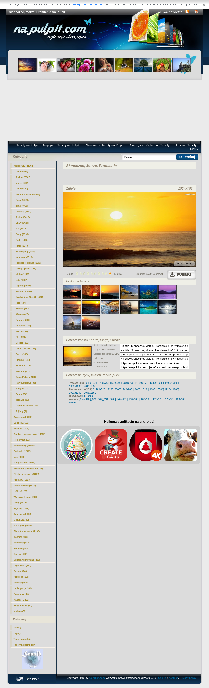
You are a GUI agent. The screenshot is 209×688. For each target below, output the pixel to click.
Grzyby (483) (20, 554)
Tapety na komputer (24, 645)
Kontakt (173, 677)
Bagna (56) (21, 394)
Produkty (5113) (22, 480)
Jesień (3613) (23, 217)
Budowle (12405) (22, 451)
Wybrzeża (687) (24, 291)
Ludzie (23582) (21, 422)
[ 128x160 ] (145, 399)
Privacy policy (188, 677)
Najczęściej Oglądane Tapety (149, 145)
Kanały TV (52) (21, 599)
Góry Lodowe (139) (26, 348)
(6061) (22, 183)
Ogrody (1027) (23, 285)
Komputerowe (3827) (25, 485)
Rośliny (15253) (22, 440)
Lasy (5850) (22, 188)
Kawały (17, 627)
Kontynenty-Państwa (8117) (28, 468)
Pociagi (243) (21, 571)
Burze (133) (22, 354)
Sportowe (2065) (22, 514)
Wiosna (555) (23, 308)
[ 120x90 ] (169, 399)
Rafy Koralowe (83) (26, 383)
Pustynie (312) (23, 325)
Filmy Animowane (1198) (27, 531)
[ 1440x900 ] (126, 389)
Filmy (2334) (20, 502)
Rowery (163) (21, 582)
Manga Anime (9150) (24, 462)
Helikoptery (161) (23, 588)
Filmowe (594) (21, 548)
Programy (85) (21, 594)
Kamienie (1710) (24, 257)
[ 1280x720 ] (100, 389)
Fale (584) (21, 303)
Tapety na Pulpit (27, 145)
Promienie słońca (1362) (28, 263)
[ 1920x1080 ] (170, 389)
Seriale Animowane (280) (27, 560)
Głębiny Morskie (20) (27, 405)
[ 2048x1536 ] (90, 386)
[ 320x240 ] (97, 399)
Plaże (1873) (22, 245)
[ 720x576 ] (103, 383)
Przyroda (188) (21, 577)
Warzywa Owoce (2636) (26, 497)
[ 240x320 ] (109, 399)
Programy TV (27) (23, 605)
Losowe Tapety (186, 145)
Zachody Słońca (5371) (28, 194)
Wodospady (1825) (26, 251)
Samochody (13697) (24, 445)
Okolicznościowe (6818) (26, 474)
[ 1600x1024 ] (140, 389)
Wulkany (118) (23, 365)
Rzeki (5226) (22, 200)
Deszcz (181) (22, 343)
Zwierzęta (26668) (23, 417)
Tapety (17, 633)
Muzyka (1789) (21, 520)
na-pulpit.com (97, 677)
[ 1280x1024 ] (155, 383)
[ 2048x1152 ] (90, 392)
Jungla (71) (22, 388)
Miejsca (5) (19, 611)
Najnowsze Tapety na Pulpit (104, 145)
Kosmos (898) (21, 537)
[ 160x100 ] (133, 399)
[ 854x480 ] (88, 396)
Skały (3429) (22, 223)
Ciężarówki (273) (22, 565)
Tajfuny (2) (21, 411)
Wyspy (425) (22, 314)
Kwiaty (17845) (21, 428)
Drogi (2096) (22, 234)
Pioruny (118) (23, 360)
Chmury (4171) (23, 211)
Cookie (162, 677)
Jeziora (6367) (23, 177)
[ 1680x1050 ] (155, 389)
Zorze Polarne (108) (26, 377)
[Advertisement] (104, 110)
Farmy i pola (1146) (26, 268)
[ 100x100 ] (181, 399)
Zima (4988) (22, 206)
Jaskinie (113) (23, 371)
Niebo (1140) (22, 274)
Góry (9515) (22, 171)
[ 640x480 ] (91, 383)
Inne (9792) (19, 457)
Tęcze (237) (22, 331)
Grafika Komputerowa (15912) (29, 434)
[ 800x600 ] (115, 383)
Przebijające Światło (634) (29, 297)
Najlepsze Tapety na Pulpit (61, 145)
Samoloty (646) (22, 542)
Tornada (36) (22, 400)
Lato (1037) (22, 280)
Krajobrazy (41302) (24, 166)
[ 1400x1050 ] (170, 383)
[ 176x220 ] (121, 399)
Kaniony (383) (23, 320)
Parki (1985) (22, 240)
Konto (194, 148)
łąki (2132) (21, 228)
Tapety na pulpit (22, 639)
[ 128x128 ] (157, 399)
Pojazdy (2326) (21, 508)
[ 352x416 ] (85, 399)
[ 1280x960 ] (141, 383)
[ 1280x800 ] (113, 389)
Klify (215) (21, 337)
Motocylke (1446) (23, 525)
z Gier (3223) (20, 491)
